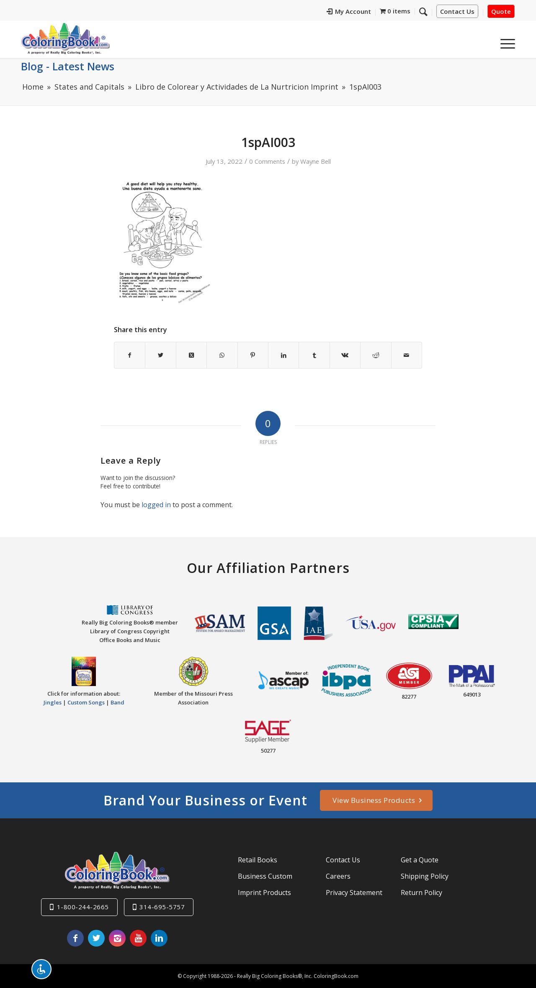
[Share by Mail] (407, 355)
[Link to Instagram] (117, 938)
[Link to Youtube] (138, 938)
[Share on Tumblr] (314, 355)
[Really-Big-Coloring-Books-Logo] (65, 38)
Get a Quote (419, 859)
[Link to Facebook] (75, 938)
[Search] (423, 11)
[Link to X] (96, 938)
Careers (338, 876)
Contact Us (457, 11)
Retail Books (257, 859)
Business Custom (265, 876)
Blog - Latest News (67, 66)
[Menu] (505, 41)
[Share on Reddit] (376, 355)
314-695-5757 (162, 907)
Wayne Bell (315, 161)
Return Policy (421, 892)
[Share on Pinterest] (253, 355)
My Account (349, 11)
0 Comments (267, 161)
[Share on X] (160, 355)
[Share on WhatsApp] (222, 355)
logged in (156, 504)
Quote (501, 11)
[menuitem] (349, 12)
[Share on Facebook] (129, 355)
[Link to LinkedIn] (159, 938)
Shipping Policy (424, 876)
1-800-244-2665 (83, 907)
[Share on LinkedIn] (283, 355)
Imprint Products (264, 892)
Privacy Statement (354, 892)
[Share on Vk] (345, 355)
